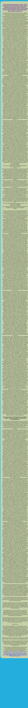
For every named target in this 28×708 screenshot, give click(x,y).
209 (16, 651)
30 (12, 652)
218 (22, 652)
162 (25, 652)
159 (15, 652)
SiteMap (6, 651)
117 (11, 651)
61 (17, 651)
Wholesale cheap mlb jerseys (15, 655)
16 (20, 652)
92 (8, 652)
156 (24, 651)
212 (23, 651)
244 (13, 651)
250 (21, 651)
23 (17, 652)
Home (4, 651)
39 (9, 652)
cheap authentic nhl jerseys (17, 653)
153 (19, 651)
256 (5, 652)
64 (14, 652)
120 (26, 651)
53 (6, 652)
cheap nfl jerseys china (7, 653)
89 (14, 651)
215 (11, 652)
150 (9, 651)
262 (19, 652)
